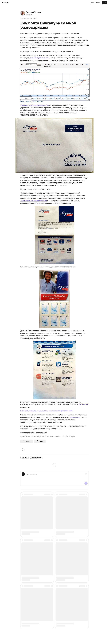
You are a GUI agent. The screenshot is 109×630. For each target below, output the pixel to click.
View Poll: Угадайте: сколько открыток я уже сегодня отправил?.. (47, 411)
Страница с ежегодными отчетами (34, 105)
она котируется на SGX (39, 58)
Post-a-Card (83, 404)
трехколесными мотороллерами (33, 201)
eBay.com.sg (75, 417)
